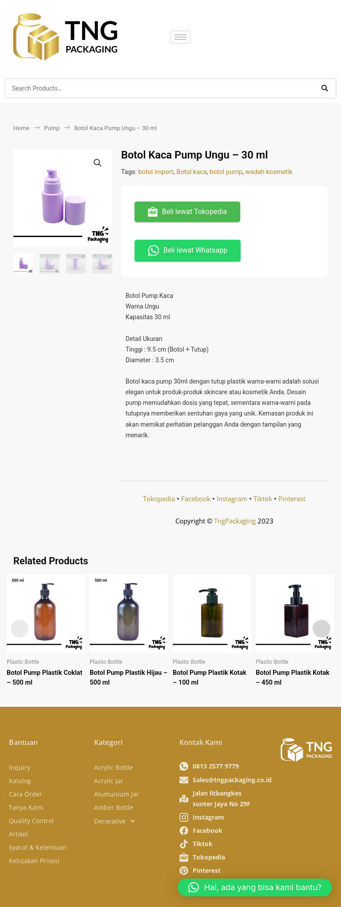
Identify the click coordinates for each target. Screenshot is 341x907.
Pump (51, 128)
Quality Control (31, 820)
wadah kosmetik (269, 172)
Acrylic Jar (108, 780)
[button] (98, 163)
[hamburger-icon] (180, 37)
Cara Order (25, 794)
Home (21, 128)
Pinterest (291, 498)
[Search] (324, 88)
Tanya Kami (26, 807)
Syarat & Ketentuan (38, 847)
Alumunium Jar (116, 794)
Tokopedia (159, 498)
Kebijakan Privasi (34, 860)
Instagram (232, 498)
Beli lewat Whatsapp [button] (187, 250)
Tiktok (263, 498)
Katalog (20, 780)
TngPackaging (235, 520)
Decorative (116, 821)
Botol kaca (191, 172)
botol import (156, 172)
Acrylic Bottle (113, 767)
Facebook (195, 498)
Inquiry (19, 767)
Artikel (18, 834)
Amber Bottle (113, 807)
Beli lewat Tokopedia (187, 212)
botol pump (226, 172)
